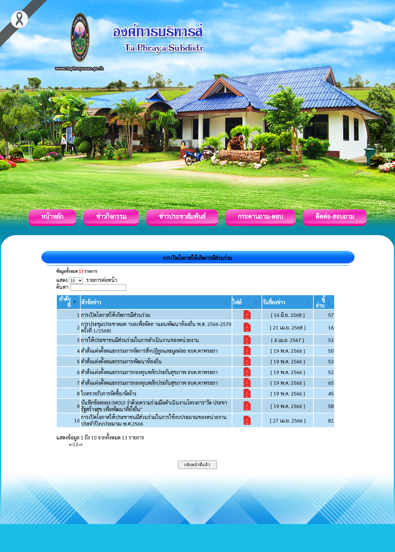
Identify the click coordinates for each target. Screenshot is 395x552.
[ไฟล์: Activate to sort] (246, 302)
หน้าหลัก (52, 216)
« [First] (70, 444)
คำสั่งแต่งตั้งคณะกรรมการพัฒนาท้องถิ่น (121, 361)
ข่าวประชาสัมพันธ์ (182, 216)
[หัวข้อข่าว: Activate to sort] (156, 302)
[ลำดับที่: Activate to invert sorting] (68, 302)
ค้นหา (62, 287)
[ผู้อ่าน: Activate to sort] (324, 302)
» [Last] (81, 444)
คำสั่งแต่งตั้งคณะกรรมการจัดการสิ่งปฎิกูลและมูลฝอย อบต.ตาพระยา (149, 350)
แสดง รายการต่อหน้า (86, 280)
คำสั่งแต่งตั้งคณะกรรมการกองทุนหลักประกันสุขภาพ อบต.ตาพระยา (149, 372)
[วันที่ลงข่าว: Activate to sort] (287, 302)
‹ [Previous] (72, 444)
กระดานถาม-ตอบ (260, 216)
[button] (91, 302)
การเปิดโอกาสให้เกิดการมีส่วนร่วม (115, 315)
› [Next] (79, 444)
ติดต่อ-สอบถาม (335, 216)
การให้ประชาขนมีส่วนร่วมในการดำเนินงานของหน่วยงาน (140, 340)
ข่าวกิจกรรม (111, 216)
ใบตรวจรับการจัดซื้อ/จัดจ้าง (108, 393)
